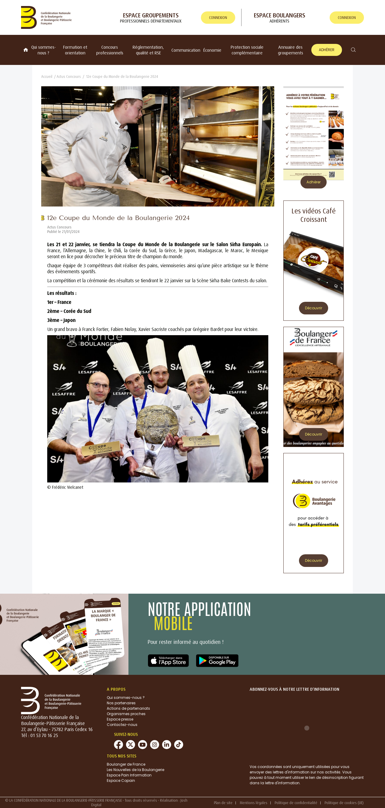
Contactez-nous (122, 724)
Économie (212, 50)
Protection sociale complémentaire (247, 50)
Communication (185, 50)
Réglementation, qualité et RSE (148, 50)
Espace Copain (121, 780)
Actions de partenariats (128, 708)
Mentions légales (253, 802)
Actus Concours (69, 76)
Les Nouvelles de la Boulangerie (135, 769)
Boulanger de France (126, 764)
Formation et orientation (75, 50)
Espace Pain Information (129, 775)
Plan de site (223, 802)
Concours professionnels (109, 50)
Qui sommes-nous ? (43, 50)
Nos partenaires (121, 702)
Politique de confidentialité (296, 802)
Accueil (46, 76)
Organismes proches (126, 713)
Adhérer (326, 49)
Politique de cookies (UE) (344, 802)
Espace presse (120, 719)
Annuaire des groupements (290, 50)
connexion (218, 17)
